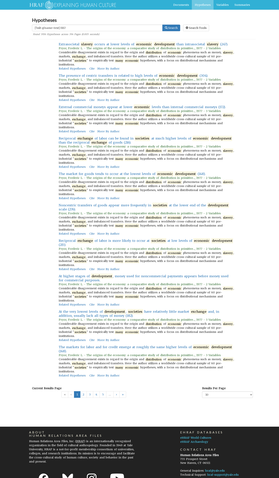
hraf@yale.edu (215, 470)
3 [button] (90, 394)
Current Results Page (46, 388)
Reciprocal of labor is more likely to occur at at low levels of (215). (146, 243)
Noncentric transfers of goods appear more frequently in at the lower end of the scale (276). (144, 207)
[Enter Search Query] (97, 28)
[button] (116, 394)
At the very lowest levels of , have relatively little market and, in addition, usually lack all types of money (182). (139, 314)
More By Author (108, 68)
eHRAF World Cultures (195, 437)
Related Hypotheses (72, 68)
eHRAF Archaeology (194, 442)
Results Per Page (214, 388)
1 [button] (77, 394)
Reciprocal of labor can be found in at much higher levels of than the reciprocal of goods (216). (145, 140)
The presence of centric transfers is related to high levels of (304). (133, 76)
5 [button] (103, 394)
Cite (92, 68)
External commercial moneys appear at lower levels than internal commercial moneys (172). (142, 107)
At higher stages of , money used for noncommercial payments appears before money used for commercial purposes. (144, 278)
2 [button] (83, 394)
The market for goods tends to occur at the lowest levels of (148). (132, 174)
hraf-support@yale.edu (223, 474)
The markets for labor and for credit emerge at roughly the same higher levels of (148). (146, 349)
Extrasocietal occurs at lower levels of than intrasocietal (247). (143, 44)
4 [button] (96, 394)
